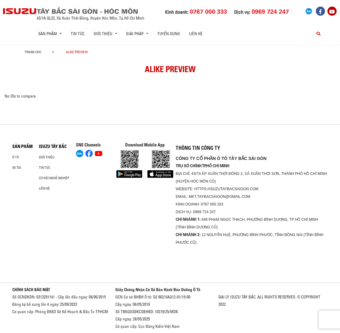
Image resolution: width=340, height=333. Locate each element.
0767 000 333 (212, 204)
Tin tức (77, 33)
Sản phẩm (22, 146)
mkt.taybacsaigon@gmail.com (219, 196)
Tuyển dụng (168, 33)
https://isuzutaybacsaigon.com (226, 189)
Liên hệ (196, 33)
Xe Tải (16, 167)
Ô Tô (15, 157)
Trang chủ (32, 52)
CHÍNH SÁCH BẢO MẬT (31, 289)
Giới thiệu (46, 157)
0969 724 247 (204, 212)
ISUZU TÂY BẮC (53, 146)
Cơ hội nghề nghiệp (54, 178)
